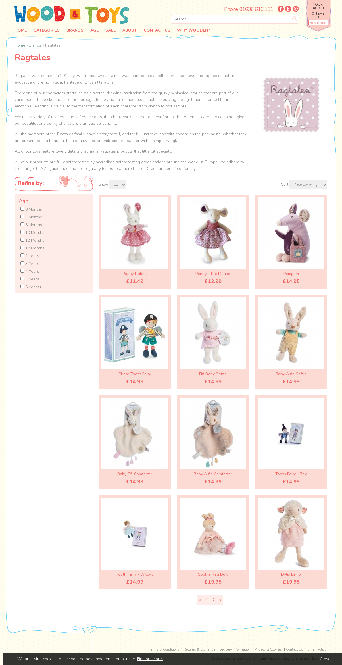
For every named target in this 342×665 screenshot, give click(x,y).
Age (96, 30)
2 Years (29, 256)
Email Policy (316, 649)
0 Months (31, 209)
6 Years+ (31, 287)
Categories (47, 30)
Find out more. (150, 659)
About (132, 30)
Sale (113, 30)
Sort (284, 184)
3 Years (29, 263)
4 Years (29, 271)
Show (103, 184)
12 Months (32, 240)
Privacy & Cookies (268, 649)
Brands (76, 30)
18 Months (32, 248)
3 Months (31, 217)
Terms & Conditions (164, 649)
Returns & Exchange (199, 649)
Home (20, 30)
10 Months (32, 232)
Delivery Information (235, 649)
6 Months (31, 225)
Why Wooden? (197, 30)
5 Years (29, 279)
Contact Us (160, 30)
